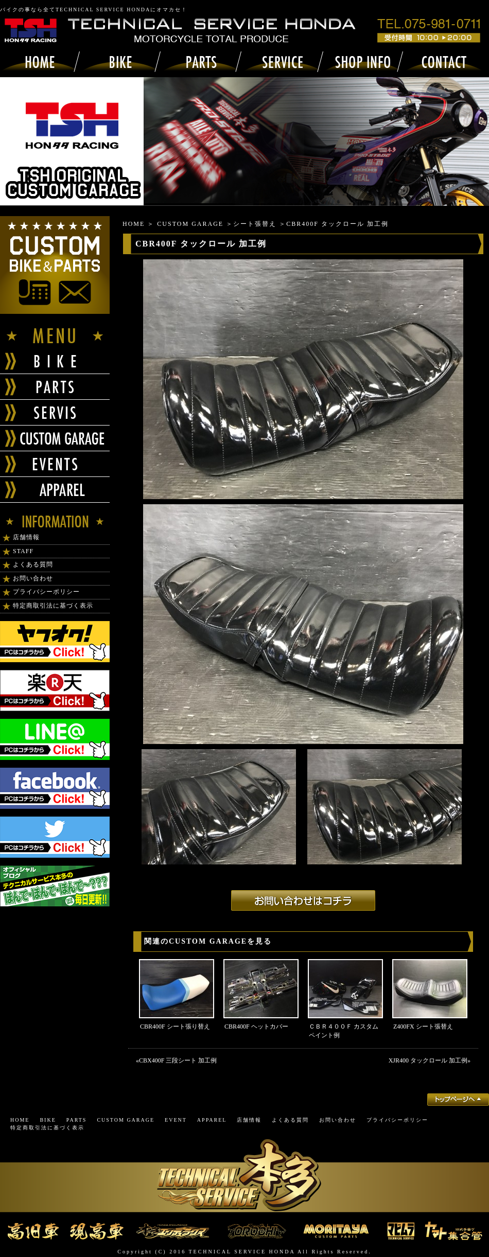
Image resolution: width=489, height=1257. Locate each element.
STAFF (23, 551)
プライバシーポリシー (46, 591)
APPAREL (212, 1120)
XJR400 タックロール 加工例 (428, 1060)
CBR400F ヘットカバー (256, 1026)
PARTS (76, 1120)
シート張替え (254, 223)
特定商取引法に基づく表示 (53, 605)
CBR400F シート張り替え (175, 1026)
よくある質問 (33, 564)
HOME (134, 223)
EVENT (176, 1120)
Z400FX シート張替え (423, 1026)
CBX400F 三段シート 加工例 (178, 1060)
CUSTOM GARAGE (190, 223)
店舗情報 (26, 537)
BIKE (48, 1120)
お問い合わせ (33, 578)
